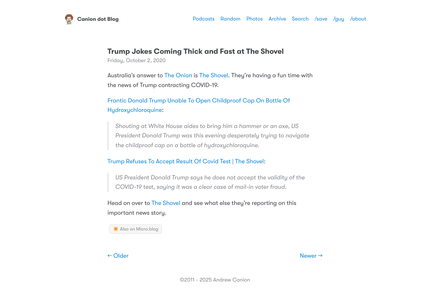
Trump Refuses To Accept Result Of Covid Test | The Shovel (186, 161)
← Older (118, 256)
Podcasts (204, 19)
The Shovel (214, 75)
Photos (254, 19)
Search (300, 19)
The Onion (178, 75)
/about (358, 19)
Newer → (311, 256)
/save (320, 19)
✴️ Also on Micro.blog (135, 229)
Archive (277, 19)
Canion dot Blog (91, 19)
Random (230, 19)
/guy (338, 19)
